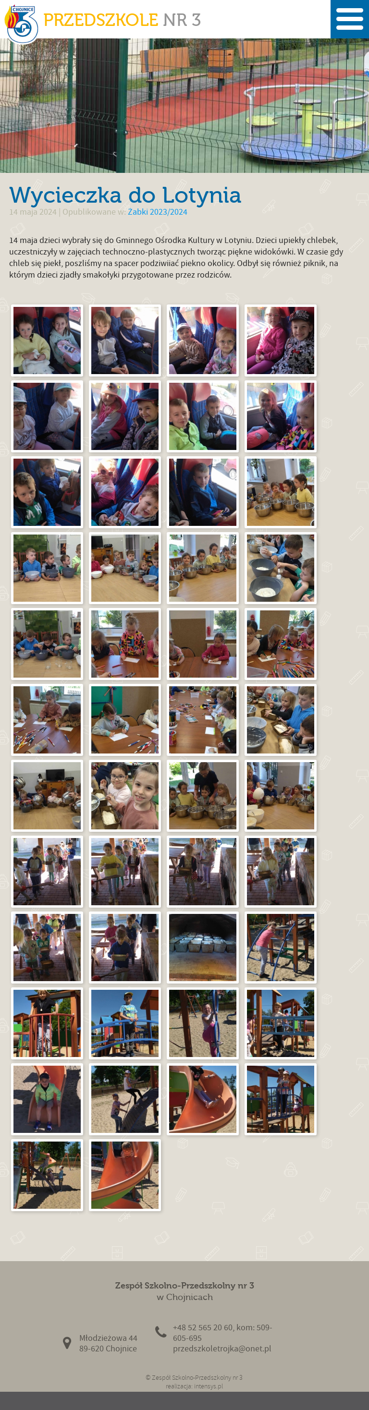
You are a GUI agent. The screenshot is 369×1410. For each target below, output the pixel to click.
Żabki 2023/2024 (157, 212)
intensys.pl (208, 1386)
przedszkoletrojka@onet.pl (222, 1348)
